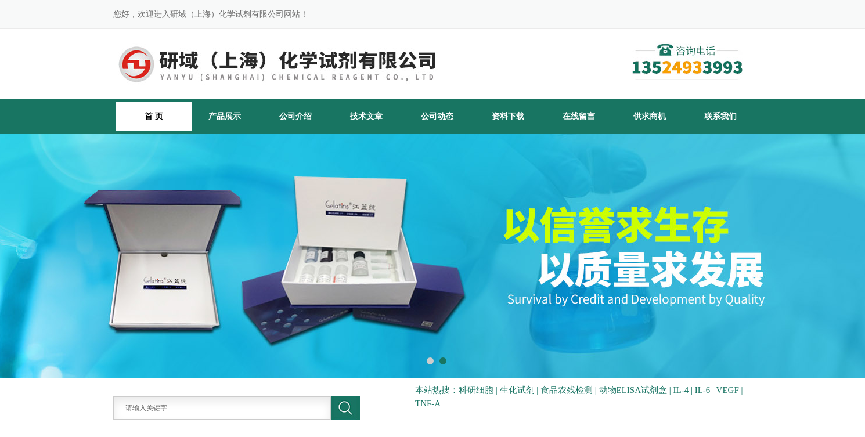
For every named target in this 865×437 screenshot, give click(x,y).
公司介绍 (295, 116)
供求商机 (649, 116)
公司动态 (437, 116)
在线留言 (579, 116)
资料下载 (508, 116)
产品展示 (224, 116)
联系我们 (720, 116)
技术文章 (366, 116)
